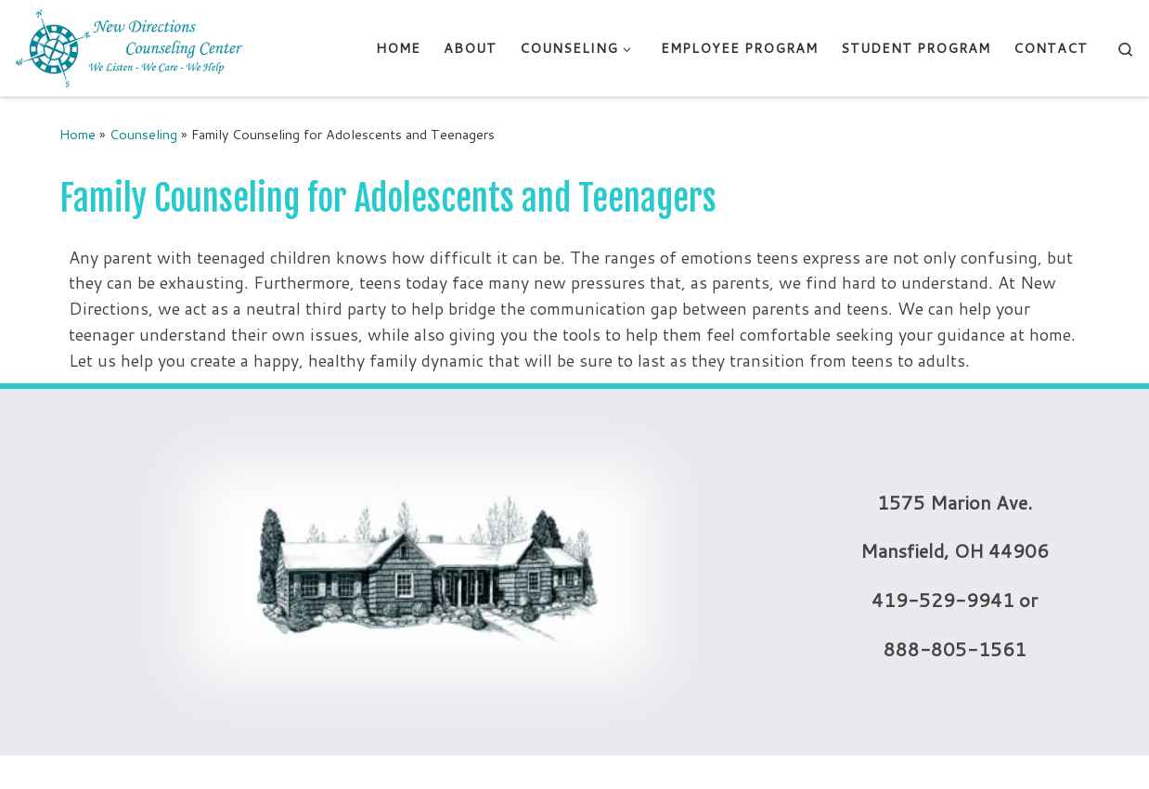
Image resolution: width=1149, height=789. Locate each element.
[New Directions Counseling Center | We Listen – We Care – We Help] (130, 47)
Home (77, 134)
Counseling (143, 134)
